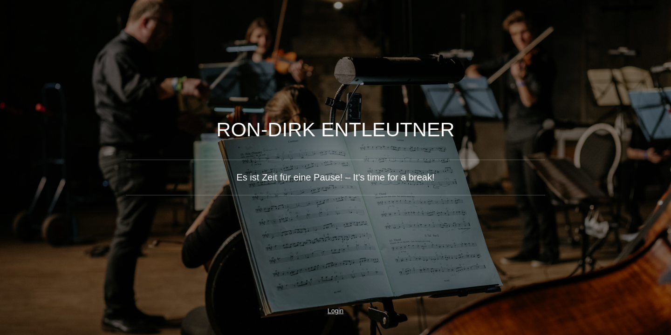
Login (335, 311)
